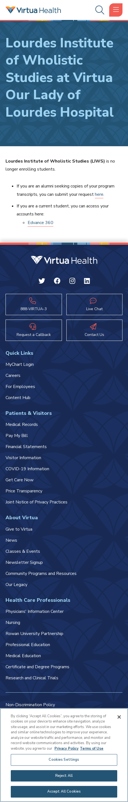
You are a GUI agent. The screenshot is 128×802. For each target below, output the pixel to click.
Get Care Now (19, 480)
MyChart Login (20, 364)
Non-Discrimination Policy (30, 705)
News (11, 540)
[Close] (119, 717)
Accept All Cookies (64, 791)
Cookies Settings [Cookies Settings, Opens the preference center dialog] (64, 759)
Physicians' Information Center (35, 611)
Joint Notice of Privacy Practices (36, 502)
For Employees (20, 387)
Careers (13, 375)
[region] (64, 755)
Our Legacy (16, 585)
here (99, 194)
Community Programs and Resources (41, 573)
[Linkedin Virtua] (87, 282)
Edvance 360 (40, 223)
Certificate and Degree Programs (37, 667)
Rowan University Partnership (34, 634)
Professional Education (28, 645)
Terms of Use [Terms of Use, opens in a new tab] (91, 748)
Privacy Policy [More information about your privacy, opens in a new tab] (66, 748)
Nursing (13, 623)
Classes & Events (23, 551)
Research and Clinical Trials (32, 678)
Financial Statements (26, 447)
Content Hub (18, 398)
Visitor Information (23, 458)
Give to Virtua (19, 529)
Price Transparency (24, 491)
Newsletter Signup (24, 562)
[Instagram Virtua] (72, 282)
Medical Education (23, 656)
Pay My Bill (17, 436)
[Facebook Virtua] (57, 282)
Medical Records (22, 424)
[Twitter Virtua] (41, 282)
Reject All (64, 775)
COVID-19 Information (27, 469)
